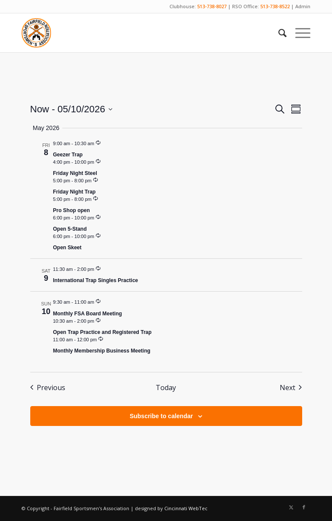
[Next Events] (291, 387)
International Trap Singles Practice (95, 280)
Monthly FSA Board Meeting (87, 314)
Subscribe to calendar (161, 416)
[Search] (278, 32)
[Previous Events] (47, 387)
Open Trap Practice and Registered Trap (102, 332)
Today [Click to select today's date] (166, 387)
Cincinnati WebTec (186, 508)
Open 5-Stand (70, 229)
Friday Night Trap (74, 192)
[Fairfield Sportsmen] (36, 32)
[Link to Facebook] (303, 507)
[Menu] (298, 32)
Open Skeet (67, 248)
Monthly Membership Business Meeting (101, 351)
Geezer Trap (68, 155)
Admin (302, 6)
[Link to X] (290, 507)
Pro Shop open (71, 210)
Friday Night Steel (75, 173)
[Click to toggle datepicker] (71, 109)
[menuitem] (278, 32)
